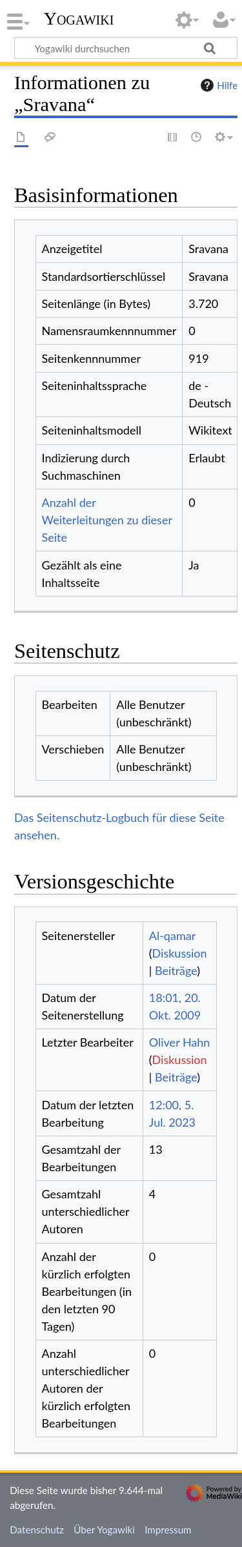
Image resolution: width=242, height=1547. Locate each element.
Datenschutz (37, 1529)
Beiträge (176, 970)
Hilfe (217, 85)
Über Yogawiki (104, 1529)
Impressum (168, 1529)
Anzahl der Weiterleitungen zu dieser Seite (107, 519)
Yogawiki (79, 19)
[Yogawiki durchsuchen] (126, 47)
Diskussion (179, 953)
